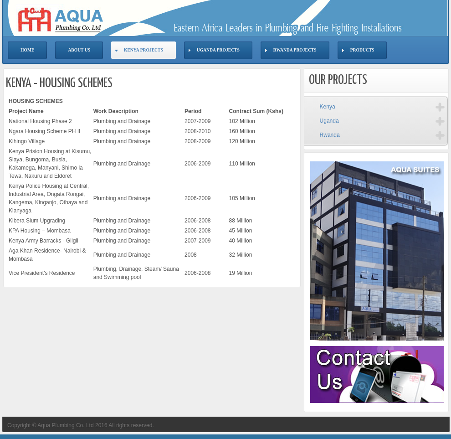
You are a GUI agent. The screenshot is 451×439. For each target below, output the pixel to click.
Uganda (329, 121)
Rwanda (330, 135)
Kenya (327, 106)
